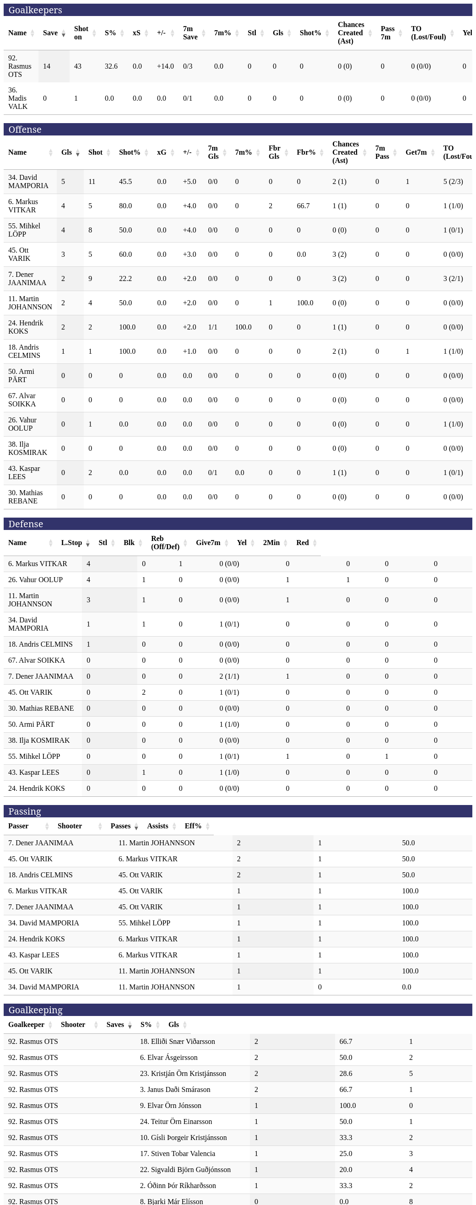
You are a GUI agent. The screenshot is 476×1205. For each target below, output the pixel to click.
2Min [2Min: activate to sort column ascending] (404, 538)
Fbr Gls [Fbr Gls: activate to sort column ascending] (275, 152)
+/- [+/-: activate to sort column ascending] (161, 33)
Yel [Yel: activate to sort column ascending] (368, 538)
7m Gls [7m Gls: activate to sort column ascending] (213, 152)
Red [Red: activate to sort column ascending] (445, 538)
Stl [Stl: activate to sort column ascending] (252, 33)
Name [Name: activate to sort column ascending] (17, 33)
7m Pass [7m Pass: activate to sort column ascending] (382, 152)
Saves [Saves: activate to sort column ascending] (315, 1000)
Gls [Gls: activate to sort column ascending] (278, 33)
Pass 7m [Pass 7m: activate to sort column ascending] (388, 33)
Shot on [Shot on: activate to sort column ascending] (81, 33)
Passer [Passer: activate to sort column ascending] (18, 801)
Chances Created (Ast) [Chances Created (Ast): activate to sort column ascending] (351, 33)
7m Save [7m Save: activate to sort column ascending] (190, 33)
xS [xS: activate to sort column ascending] (137, 33)
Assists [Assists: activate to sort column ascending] (365, 801)
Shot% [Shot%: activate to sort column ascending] (310, 33)
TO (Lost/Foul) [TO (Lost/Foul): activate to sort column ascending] (428, 33)
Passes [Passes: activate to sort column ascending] (302, 801)
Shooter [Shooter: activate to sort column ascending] (158, 801)
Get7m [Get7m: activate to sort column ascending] (416, 152)
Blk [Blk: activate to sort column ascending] (204, 538)
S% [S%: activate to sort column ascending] (110, 33)
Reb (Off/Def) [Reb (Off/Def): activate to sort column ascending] (255, 538)
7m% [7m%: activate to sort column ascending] (222, 33)
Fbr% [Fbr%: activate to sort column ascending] (306, 152)
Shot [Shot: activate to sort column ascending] (95, 152)
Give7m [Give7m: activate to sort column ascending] (322, 538)
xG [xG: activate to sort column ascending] (161, 152)
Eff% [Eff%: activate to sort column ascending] (427, 801)
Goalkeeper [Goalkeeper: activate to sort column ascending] (26, 1000)
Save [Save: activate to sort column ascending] (50, 33)
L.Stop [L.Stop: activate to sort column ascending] (128, 538)
